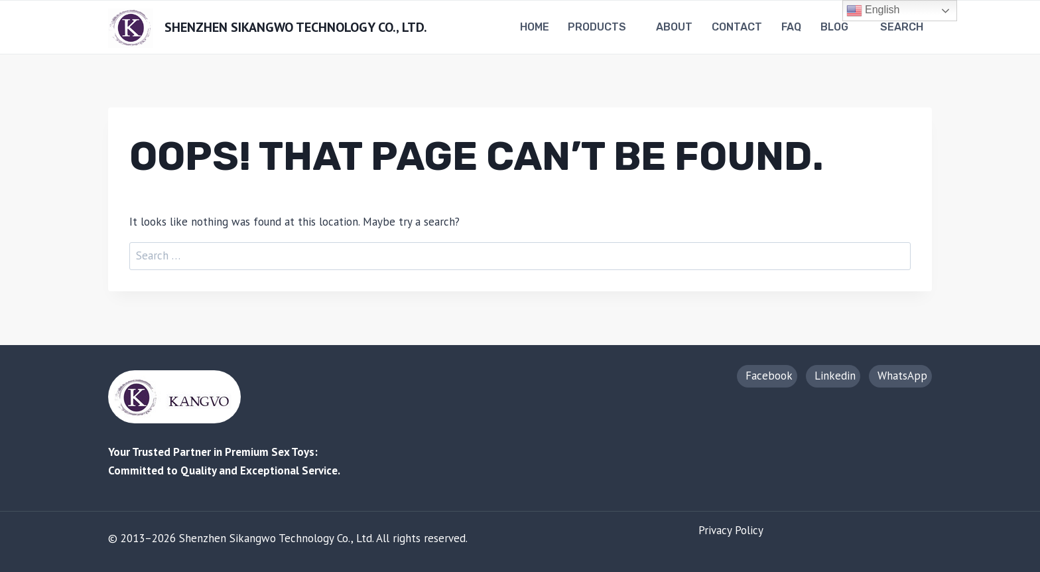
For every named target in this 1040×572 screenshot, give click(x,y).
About (674, 27)
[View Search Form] (903, 27)
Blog (834, 27)
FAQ (791, 27)
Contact (737, 27)
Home (534, 27)
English (873, 11)
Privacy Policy (730, 530)
